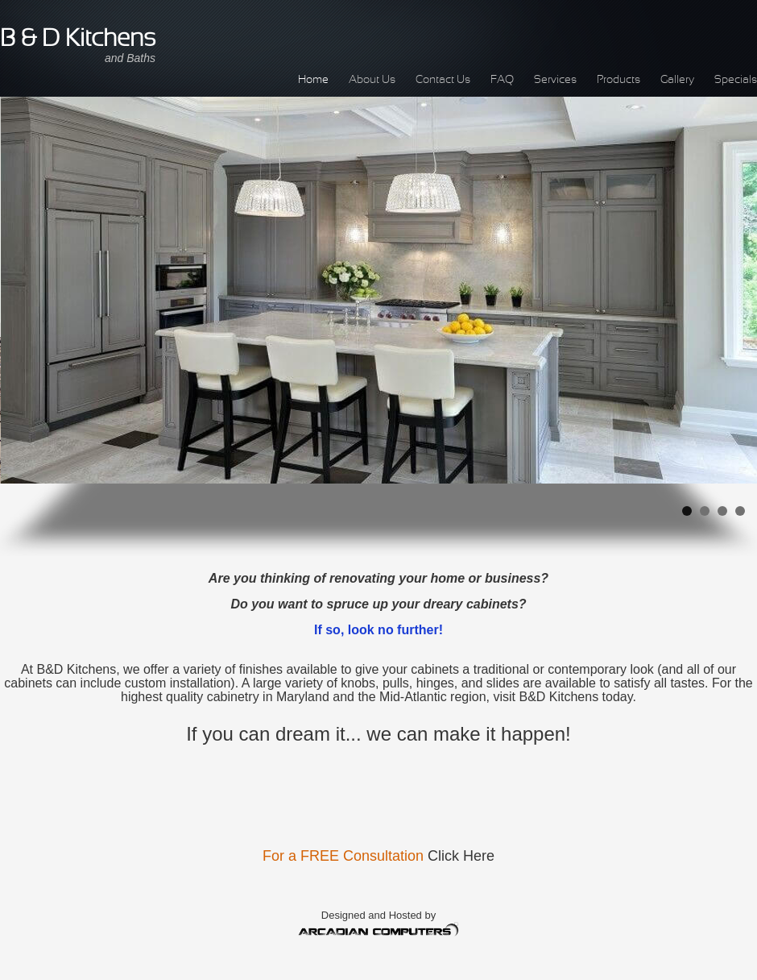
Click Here (461, 856)
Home (313, 80)
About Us (372, 80)
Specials (735, 80)
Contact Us (443, 80)
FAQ (502, 80)
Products (618, 80)
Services (555, 80)
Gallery (677, 80)
